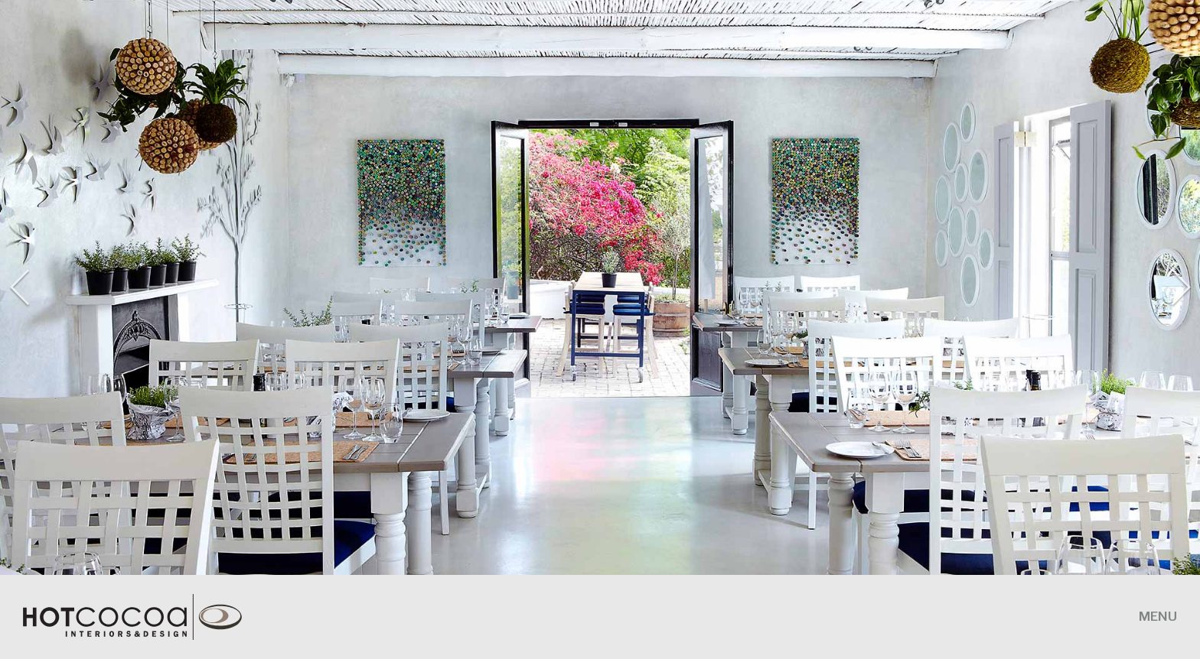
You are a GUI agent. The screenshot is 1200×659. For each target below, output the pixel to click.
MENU (1158, 616)
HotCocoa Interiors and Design (145, 617)
